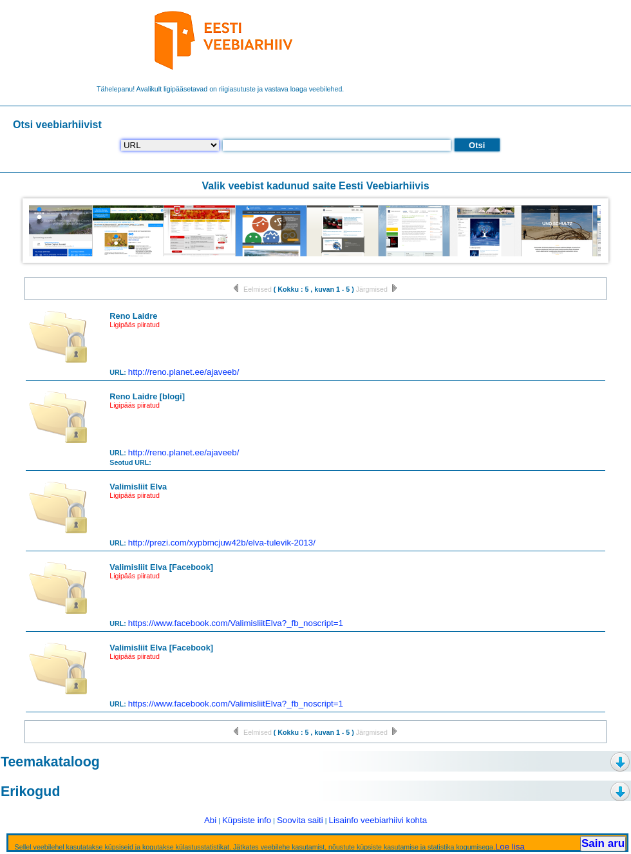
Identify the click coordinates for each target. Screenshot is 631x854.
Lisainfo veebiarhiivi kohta (377, 820)
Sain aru (603, 843)
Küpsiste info (246, 820)
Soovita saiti (300, 820)
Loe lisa (510, 846)
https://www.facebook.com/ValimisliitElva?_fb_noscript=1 (235, 623)
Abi (210, 820)
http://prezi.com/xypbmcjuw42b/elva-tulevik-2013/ (222, 542)
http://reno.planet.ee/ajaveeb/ (184, 372)
